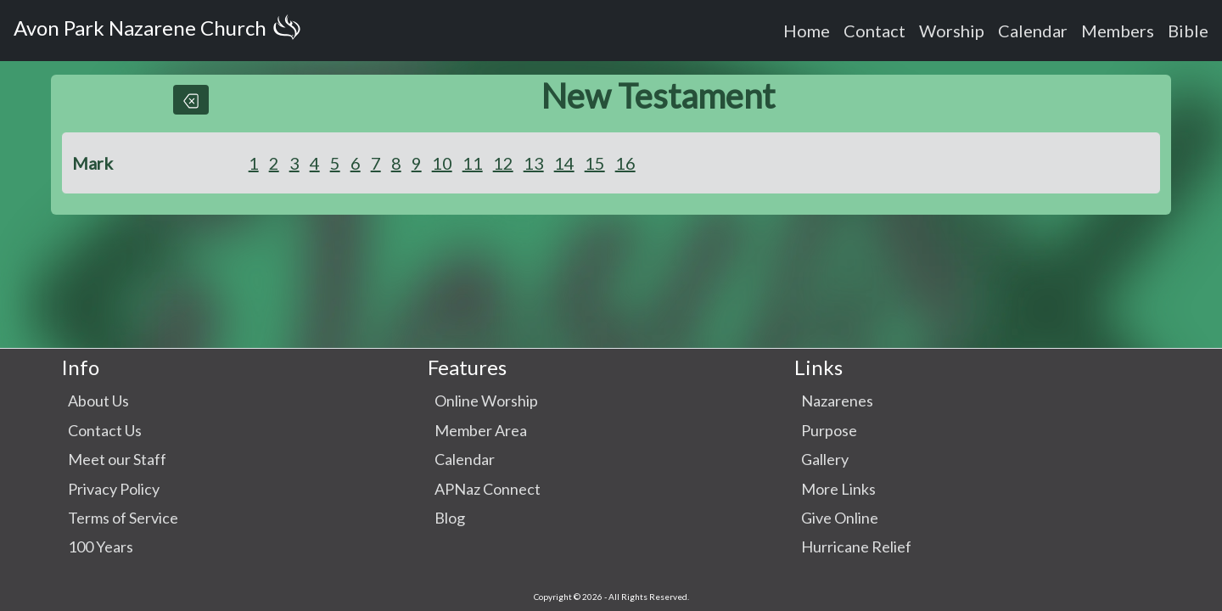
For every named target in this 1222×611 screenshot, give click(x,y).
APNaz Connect (487, 488)
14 (564, 163)
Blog (449, 517)
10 (442, 163)
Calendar (1033, 30)
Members (1117, 30)
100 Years (100, 546)
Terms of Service (123, 517)
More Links (838, 488)
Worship (951, 30)
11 (472, 163)
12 (503, 163)
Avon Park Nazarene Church (160, 31)
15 (595, 163)
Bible (1188, 30)
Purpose (829, 430)
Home (806, 30)
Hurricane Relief (856, 546)
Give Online (839, 517)
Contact (874, 30)
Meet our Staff (117, 459)
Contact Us (105, 430)
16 (625, 163)
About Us (98, 400)
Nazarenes (837, 400)
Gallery (825, 459)
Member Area (480, 430)
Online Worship (486, 400)
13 (534, 163)
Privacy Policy (114, 488)
